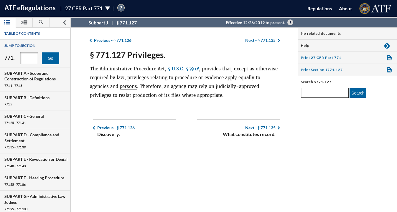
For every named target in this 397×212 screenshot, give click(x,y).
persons (128, 86)
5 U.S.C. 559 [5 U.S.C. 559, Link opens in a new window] (181, 69)
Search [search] (357, 93)
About (345, 8)
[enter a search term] (325, 93)
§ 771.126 (112, 40)
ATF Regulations (30, 8)
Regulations (319, 8)
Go (50, 58)
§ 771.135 (260, 40)
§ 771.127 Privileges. (127, 55)
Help (305, 45)
